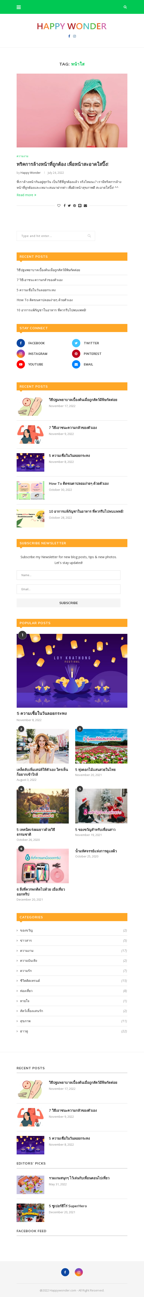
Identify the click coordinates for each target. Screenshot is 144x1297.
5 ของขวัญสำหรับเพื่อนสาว (95, 829)
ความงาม (22, 156)
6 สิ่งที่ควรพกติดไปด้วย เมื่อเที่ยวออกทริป (41, 891)
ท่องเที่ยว (73, 990)
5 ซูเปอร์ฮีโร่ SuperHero (68, 1206)
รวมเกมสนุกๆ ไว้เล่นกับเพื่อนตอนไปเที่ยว (79, 1178)
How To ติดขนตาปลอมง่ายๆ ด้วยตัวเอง (45, 300)
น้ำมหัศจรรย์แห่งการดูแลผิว (96, 851)
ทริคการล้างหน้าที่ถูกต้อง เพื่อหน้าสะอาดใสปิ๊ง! (62, 164)
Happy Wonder (31, 173)
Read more (26, 195)
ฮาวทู (73, 1031)
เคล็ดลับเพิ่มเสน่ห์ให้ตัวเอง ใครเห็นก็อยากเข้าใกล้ (42, 772)
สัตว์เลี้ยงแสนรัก (73, 1011)
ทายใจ (73, 1001)
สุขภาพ (73, 1021)
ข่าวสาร (73, 940)
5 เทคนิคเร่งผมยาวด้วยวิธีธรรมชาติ (36, 832)
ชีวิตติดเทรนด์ (73, 981)
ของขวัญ (73, 930)
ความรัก (73, 970)
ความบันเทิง (73, 960)
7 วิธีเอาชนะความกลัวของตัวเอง (40, 280)
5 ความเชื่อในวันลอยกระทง (36, 290)
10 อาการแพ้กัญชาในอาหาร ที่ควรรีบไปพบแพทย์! (51, 310)
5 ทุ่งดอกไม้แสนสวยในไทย (95, 770)
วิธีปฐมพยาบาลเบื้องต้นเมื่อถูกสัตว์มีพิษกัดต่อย (48, 270)
